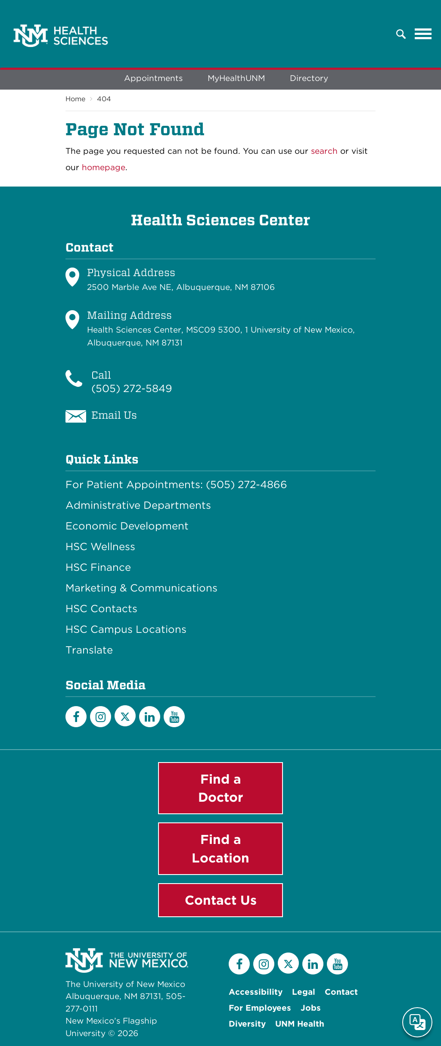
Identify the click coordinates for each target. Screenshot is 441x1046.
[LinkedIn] (149, 716)
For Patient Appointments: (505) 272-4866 (176, 484)
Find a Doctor (220, 788)
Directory (309, 78)
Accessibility (256, 992)
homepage (103, 167)
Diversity (247, 1024)
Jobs (311, 1008)
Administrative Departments (138, 505)
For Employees (260, 1008)
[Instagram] (100, 716)
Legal (303, 992)
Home (75, 99)
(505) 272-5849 (131, 388)
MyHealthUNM (236, 78)
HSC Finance (98, 567)
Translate (89, 650)
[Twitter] (125, 715)
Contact (341, 992)
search (324, 151)
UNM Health (299, 1024)
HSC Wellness (100, 547)
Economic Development (127, 526)
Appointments (153, 78)
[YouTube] (174, 716)
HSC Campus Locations (125, 629)
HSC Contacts (101, 609)
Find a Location (220, 848)
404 (104, 99)
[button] (401, 34)
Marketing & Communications (141, 588)
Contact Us (221, 900)
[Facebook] (76, 716)
